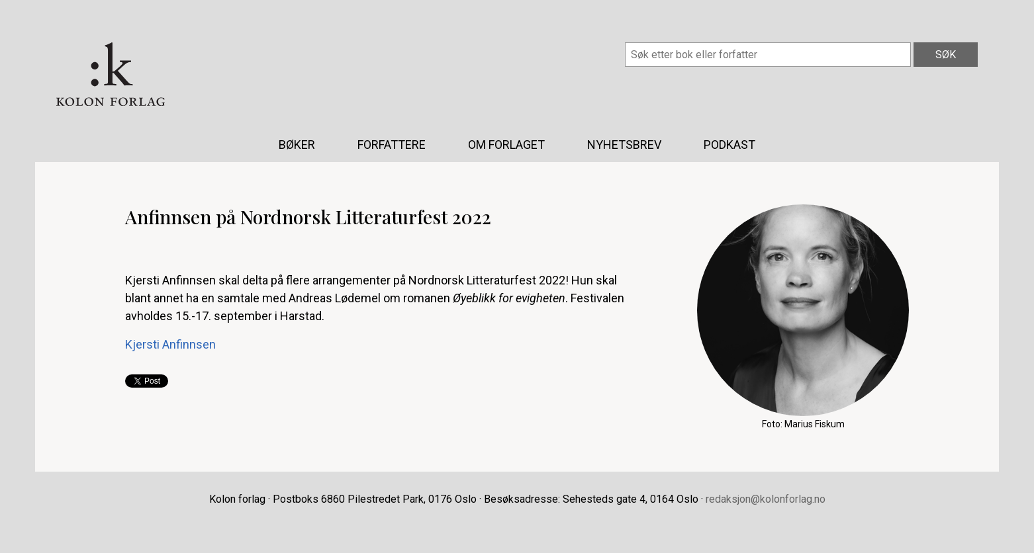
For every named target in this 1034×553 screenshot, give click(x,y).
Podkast (729, 144)
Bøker (297, 144)
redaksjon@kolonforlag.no (765, 499)
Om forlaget (506, 144)
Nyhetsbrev (624, 144)
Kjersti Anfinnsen (170, 344)
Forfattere (391, 144)
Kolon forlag (110, 74)
